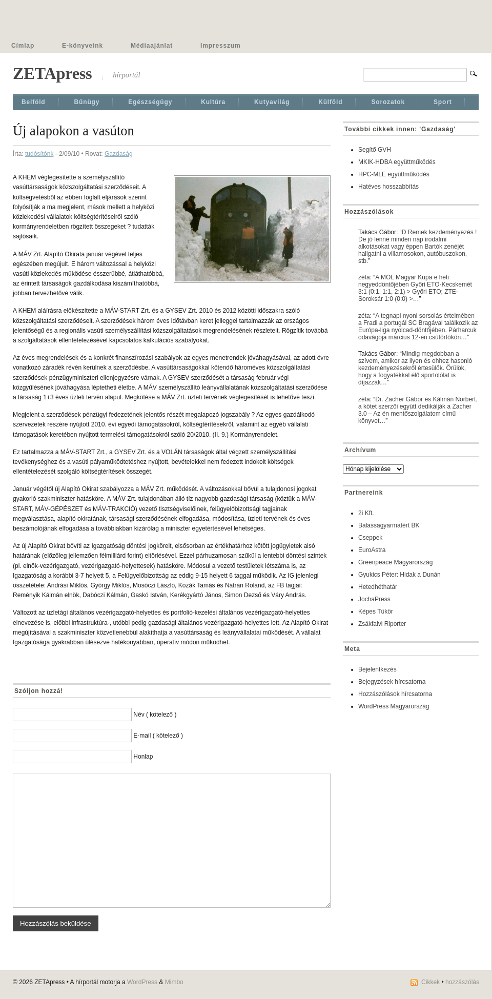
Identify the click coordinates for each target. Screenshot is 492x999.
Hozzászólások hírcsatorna (395, 694)
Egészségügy (150, 102)
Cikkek (430, 982)
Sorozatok (388, 102)
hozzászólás (462, 982)
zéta (364, 277)
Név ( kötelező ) (154, 714)
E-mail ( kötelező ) (158, 735)
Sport (443, 102)
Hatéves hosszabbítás (388, 186)
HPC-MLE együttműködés (393, 174)
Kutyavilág (272, 102)
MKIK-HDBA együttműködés (397, 162)
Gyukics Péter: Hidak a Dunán (399, 574)
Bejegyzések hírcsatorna (391, 681)
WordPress (142, 982)
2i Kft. (366, 513)
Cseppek (370, 537)
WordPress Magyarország (393, 706)
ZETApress (52, 73)
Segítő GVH (374, 149)
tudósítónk (39, 153)
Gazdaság (119, 153)
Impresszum (220, 45)
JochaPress (374, 599)
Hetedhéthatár (377, 586)
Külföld (330, 102)
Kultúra (213, 102)
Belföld (34, 102)
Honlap (143, 756)
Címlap (22, 45)
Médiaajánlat (152, 45)
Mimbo (174, 982)
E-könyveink (82, 45)
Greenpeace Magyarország (395, 562)
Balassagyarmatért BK (388, 525)
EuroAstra (371, 550)
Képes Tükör (375, 611)
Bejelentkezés (377, 669)
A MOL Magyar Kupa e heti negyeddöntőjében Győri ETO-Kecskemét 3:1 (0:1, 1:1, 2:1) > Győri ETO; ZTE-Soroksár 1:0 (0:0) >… (415, 288)
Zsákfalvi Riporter (382, 623)
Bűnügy (87, 102)
